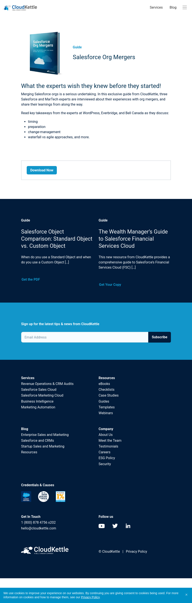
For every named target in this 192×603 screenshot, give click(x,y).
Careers (104, 452)
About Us (106, 435)
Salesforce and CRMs (37, 440)
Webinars (106, 413)
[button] (186, 594)
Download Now (41, 170)
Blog (173, 7)
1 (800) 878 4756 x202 (38, 522)
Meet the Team (110, 440)
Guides (104, 401)
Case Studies (109, 395)
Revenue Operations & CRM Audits (47, 384)
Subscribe (159, 337)
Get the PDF (31, 279)
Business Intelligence (37, 401)
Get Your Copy (110, 285)
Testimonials (108, 446)
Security (105, 464)
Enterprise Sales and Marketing (45, 435)
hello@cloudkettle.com (38, 528)
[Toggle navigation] (184, 8)
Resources (29, 452)
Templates (107, 407)
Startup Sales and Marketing (42, 446)
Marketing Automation (38, 407)
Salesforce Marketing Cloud (42, 395)
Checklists (107, 390)
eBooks (104, 384)
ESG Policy (107, 458)
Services (156, 7)
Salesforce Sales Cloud (39, 390)
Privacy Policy (136, 551)
